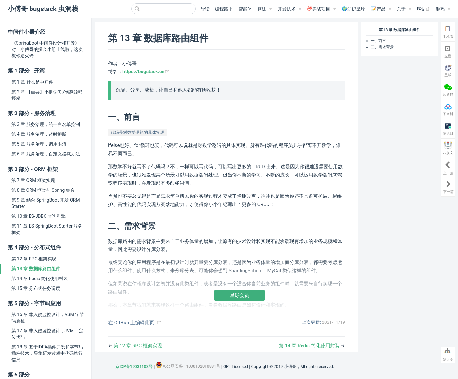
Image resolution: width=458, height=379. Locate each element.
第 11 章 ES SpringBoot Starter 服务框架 (46, 229)
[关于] (404, 9)
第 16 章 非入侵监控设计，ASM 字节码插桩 (47, 317)
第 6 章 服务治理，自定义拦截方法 (45, 153)
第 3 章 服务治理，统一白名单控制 (45, 124)
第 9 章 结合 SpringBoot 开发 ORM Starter (45, 203)
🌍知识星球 (353, 9)
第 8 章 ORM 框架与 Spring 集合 (43, 190)
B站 (423, 9)
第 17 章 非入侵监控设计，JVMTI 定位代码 (47, 334)
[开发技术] (289, 9)
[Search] (163, 8)
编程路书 (224, 9)
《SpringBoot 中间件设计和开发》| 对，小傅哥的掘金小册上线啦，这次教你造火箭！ (47, 49)
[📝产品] (381, 9)
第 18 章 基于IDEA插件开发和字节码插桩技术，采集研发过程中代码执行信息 (47, 353)
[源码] (443, 9)
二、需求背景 (382, 47)
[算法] (264, 9)
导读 (205, 9)
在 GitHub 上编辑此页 (131, 323)
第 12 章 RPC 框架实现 (33, 258)
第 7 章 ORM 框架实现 (33, 180)
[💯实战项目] (321, 9)
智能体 (245, 9)
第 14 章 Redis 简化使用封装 (39, 278)
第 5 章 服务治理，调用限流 (38, 144)
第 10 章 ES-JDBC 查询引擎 (38, 216)
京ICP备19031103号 (134, 366)
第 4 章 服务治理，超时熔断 (38, 134)
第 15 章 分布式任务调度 (35, 288)
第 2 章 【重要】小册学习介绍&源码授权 (46, 95)
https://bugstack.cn (145, 71)
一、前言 (378, 41)
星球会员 (239, 295)
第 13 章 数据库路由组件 (35, 268)
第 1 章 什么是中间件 (32, 82)
